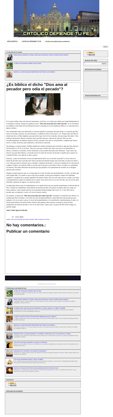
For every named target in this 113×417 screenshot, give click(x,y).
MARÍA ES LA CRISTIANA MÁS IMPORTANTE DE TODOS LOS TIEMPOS (34, 72)
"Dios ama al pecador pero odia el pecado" (22, 219)
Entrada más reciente (13, 278)
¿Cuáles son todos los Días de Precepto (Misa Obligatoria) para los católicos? (35, 316)
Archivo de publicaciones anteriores (57, 41)
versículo (46, 219)
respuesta (41, 219)
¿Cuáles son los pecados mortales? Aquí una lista (27, 63)
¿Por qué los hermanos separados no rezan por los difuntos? (30, 342)
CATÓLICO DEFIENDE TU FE (31, 41)
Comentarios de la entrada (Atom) (46, 284)
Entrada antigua (74, 278)
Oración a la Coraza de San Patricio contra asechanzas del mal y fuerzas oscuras (36, 368)
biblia (36, 219)
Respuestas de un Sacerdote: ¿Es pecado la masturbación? (30, 351)
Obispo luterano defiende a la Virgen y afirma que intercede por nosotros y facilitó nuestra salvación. (41, 55)
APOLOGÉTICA (12, 41)
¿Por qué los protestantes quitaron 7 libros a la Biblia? (28, 359)
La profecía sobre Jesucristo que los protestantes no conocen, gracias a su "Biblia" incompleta (39, 308)
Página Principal (44, 278)
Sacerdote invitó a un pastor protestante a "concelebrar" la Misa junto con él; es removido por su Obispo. (42, 333)
